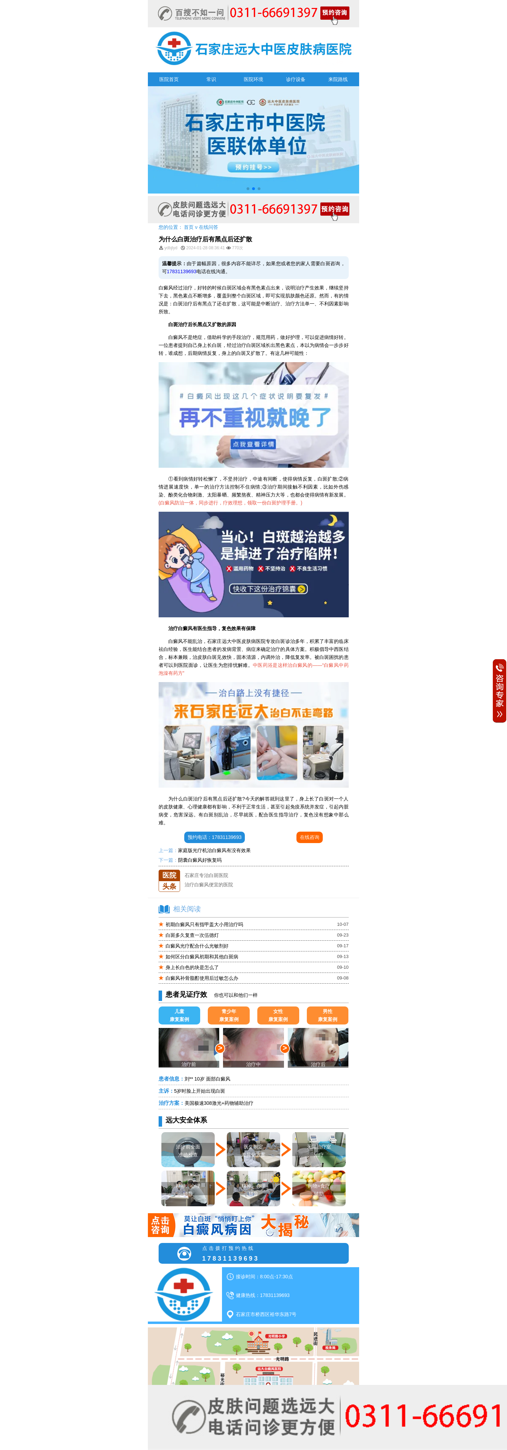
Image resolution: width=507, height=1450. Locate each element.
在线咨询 (309, 837)
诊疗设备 (295, 79)
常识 (211, 79)
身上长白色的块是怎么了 (192, 967)
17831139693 (182, 271)
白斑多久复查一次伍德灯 (192, 935)
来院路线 (338, 79)
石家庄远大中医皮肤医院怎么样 (218, 869)
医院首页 (169, 79)
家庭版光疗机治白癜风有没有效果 (214, 850)
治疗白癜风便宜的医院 (209, 888)
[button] (248, 188)
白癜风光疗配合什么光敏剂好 (197, 946)
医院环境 (253, 79)
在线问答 (208, 227)
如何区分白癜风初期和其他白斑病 (202, 956)
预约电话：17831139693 (215, 837)
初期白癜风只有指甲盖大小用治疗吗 (204, 924)
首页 (189, 227)
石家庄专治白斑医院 (206, 879)
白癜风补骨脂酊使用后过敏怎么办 (202, 978)
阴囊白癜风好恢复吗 (200, 860)
